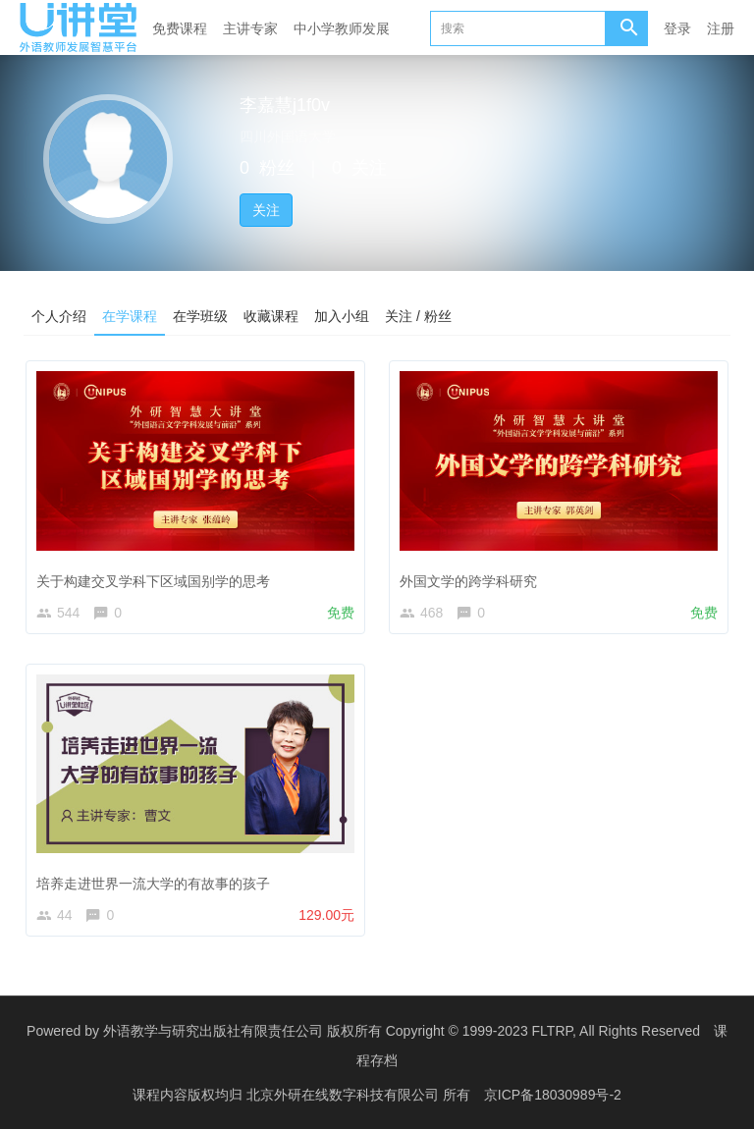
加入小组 (341, 315)
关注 (266, 210)
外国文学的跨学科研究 (468, 580)
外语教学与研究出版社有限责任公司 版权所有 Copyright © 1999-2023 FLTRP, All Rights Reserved (401, 1031)
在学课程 (129, 315)
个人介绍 (58, 315)
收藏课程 (270, 315)
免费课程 (179, 28)
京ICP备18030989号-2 (552, 1094)
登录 (677, 28)
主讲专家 (250, 28)
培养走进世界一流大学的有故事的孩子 (153, 883)
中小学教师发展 (342, 28)
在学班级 (200, 315)
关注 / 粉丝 (418, 315)
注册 (720, 28)
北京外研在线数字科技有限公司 (344, 1094)
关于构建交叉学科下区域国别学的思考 (153, 580)
